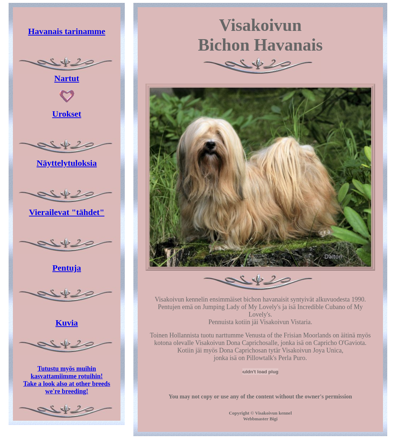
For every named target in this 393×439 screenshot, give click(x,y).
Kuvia (67, 322)
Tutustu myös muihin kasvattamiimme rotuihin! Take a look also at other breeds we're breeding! (66, 380)
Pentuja (66, 267)
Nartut (66, 78)
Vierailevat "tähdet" (66, 212)
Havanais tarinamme (66, 31)
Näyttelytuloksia (67, 163)
